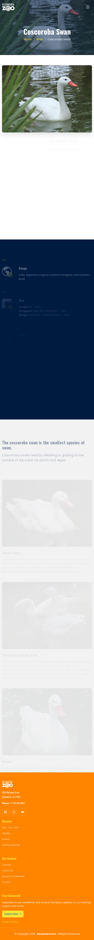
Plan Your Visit (10, 827)
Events (6, 839)
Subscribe (12, 914)
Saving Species (11, 845)
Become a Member (13, 876)
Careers (6, 865)
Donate (6, 882)
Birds (39, 39)
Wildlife (6, 833)
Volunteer (8, 870)
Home (28, 39)
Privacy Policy (10, 922)
